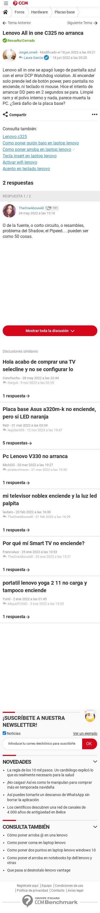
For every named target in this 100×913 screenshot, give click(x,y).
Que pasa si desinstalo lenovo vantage (38, 870)
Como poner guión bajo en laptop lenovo (41, 143)
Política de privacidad (32, 890)
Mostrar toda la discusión (47, 331)
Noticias (12, 733)
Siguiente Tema (79, 23)
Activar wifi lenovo (20, 162)
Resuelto (14, 41)
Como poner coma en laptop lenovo (36, 842)
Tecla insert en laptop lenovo (30, 155)
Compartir (17, 115)
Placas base (65, 12)
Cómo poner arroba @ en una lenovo (37, 835)
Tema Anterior (19, 23)
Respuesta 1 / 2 (17, 196)
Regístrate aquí (27, 886)
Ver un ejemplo (85, 733)
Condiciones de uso (69, 886)
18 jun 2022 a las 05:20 (70, 58)
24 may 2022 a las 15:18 (37, 213)
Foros (19, 12)
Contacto (58, 890)
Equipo (47, 886)
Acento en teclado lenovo (26, 168)
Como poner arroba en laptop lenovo (37, 149)
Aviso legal (75, 890)
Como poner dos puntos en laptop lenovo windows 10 (51, 850)
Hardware (39, 12)
